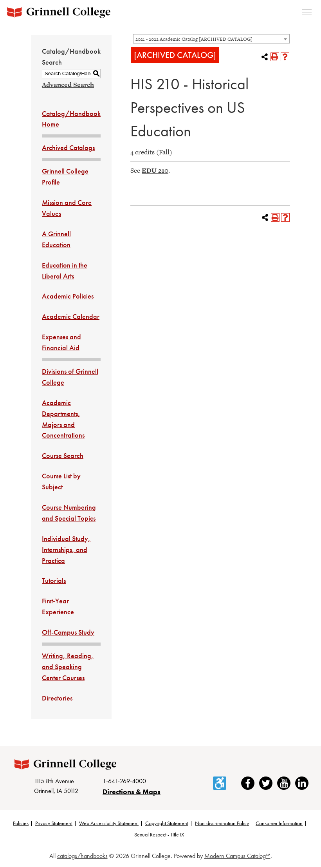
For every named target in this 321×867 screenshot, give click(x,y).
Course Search (62, 455)
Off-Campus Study (68, 632)
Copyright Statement (166, 823)
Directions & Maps (131, 791)
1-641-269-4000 (124, 781)
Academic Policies (68, 295)
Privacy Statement (53, 823)
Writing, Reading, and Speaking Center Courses (68, 666)
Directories (57, 697)
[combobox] (211, 38)
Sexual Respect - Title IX (159, 834)
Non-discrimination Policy (222, 823)
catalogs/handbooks (82, 856)
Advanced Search (68, 84)
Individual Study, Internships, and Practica (66, 549)
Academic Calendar (70, 316)
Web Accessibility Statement (109, 823)
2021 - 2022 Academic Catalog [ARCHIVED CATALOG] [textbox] (193, 39)
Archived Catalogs (68, 147)
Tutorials (54, 580)
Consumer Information (279, 823)
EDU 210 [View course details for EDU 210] (155, 170)
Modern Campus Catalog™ (237, 856)
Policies (21, 823)
